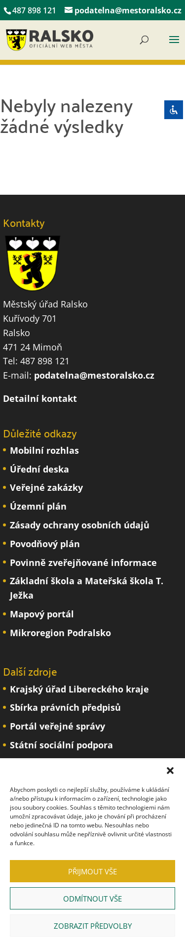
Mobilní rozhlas (44, 450)
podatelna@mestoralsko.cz (94, 375)
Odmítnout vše (92, 899)
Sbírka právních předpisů (65, 707)
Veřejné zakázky (46, 487)
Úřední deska (39, 469)
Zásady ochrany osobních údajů (79, 525)
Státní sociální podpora (61, 745)
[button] (170, 771)
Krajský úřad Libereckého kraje (79, 689)
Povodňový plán (45, 544)
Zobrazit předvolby (93, 926)
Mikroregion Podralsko (60, 633)
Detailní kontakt (40, 398)
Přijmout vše (92, 871)
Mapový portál (42, 614)
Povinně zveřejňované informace (83, 562)
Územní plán (38, 506)
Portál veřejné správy (57, 726)
